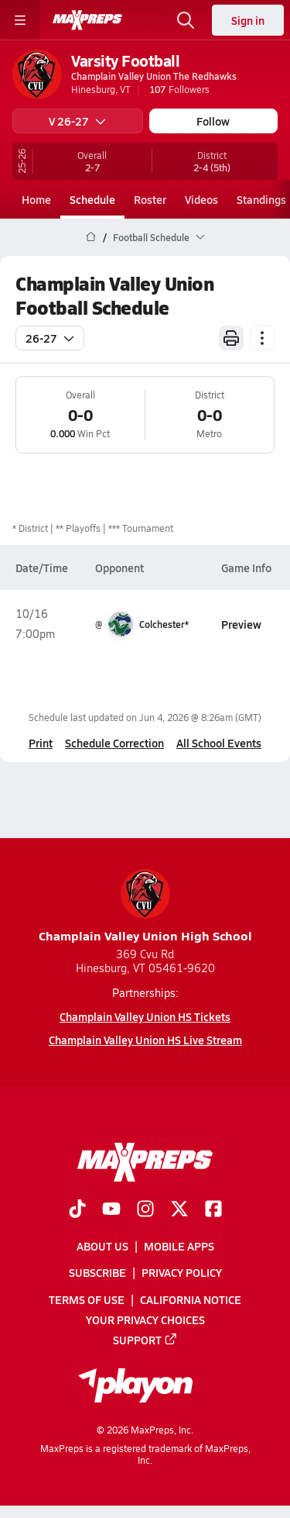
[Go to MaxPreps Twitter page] (179, 1210)
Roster (150, 199)
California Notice (190, 1298)
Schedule (92, 199)
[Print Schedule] (231, 338)
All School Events (218, 743)
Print (41, 743)
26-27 (50, 338)
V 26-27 (77, 121)
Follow (213, 121)
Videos (201, 199)
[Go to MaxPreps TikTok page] (77, 1210)
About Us (102, 1246)
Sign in (247, 20)
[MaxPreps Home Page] (91, 237)
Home (36, 199)
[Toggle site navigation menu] (20, 20)
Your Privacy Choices (145, 1319)
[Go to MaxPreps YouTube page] (111, 1210)
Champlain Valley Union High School (145, 906)
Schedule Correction (114, 743)
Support (145, 1339)
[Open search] (185, 20)
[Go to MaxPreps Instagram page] (145, 1210)
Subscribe (97, 1272)
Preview (241, 624)
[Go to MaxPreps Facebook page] (213, 1210)
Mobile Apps (179, 1246)
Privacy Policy (182, 1272)
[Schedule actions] (262, 338)
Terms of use (87, 1298)
